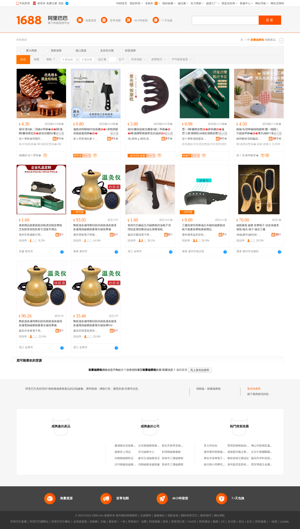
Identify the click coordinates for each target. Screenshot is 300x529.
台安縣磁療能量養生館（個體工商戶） (161, 445)
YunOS (192, 521)
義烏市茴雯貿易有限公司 (85, 330)
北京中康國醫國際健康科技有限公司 (272, 451)
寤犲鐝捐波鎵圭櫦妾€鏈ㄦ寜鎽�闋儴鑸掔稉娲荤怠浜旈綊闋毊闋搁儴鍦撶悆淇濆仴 (149, 131)
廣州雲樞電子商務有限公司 (85, 234)
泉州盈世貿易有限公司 (240, 464)
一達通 (273, 521)
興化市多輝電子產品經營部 (220, 458)
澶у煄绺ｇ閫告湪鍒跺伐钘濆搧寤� (140, 138)
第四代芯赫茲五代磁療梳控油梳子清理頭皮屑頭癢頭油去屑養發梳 (149, 227)
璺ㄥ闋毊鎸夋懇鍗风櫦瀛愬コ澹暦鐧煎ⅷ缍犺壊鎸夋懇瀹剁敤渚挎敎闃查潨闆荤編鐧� (204, 131)
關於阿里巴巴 (189, 515)
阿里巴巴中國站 (60, 521)
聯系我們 (205, 515)
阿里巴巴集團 (19, 521)
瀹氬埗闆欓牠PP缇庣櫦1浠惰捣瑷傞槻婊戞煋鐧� (95, 131)
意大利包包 (210, 445)
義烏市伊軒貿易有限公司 (266, 458)
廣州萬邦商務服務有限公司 (220, 451)
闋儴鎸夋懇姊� (47, 144)
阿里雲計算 (178, 521)
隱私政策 (173, 515)
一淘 (122, 521)
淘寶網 (93, 521)
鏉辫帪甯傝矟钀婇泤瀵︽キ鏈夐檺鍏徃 (248, 138)
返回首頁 (181, 369)
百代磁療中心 (146, 451)
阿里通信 (204, 521)
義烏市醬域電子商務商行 (140, 234)
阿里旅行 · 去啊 (137, 521)
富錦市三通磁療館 (172, 458)
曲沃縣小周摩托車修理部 (218, 464)
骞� (60, 138)
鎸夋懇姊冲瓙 (207, 144)
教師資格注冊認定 (238, 458)
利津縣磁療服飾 (171, 451)
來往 (241, 521)
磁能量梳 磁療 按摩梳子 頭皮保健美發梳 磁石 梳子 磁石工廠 (257, 227)
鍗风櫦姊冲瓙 (190, 144)
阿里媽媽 (154, 521)
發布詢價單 (254, 388)
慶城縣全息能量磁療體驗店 (131, 445)
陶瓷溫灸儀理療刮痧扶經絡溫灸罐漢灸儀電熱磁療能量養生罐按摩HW (94, 323)
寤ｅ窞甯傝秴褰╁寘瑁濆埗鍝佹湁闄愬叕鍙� (85, 138)
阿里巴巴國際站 (39, 521)
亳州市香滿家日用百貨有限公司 (31, 234)
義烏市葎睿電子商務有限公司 (31, 330)
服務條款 (159, 515)
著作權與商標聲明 (126, 515)
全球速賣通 (80, 521)
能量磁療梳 (214, 388)
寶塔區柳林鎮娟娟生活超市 (243, 445)
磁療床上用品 (123, 451)
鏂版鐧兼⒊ (264, 144)
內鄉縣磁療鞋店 (124, 458)
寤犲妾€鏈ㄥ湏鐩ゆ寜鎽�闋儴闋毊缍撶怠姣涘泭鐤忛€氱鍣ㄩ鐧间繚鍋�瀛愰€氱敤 (41, 131)
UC (223, 521)
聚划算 (113, 521)
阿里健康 (260, 521)
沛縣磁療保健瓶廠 (149, 464)
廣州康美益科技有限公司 (194, 234)
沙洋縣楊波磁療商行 (127, 464)
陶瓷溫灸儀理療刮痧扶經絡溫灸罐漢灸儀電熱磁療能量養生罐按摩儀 (94, 227)
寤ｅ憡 (60, 133)
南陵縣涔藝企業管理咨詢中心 (244, 451)
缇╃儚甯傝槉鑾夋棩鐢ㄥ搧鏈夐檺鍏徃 (194, 138)
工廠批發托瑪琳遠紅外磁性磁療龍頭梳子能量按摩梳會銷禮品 (203, 227)
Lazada (284, 521)
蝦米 (165, 521)
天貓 (103, 521)
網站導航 (219, 515)
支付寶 (232, 521)
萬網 (215, 521)
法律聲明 (145, 515)
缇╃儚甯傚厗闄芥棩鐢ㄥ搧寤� (31, 138)
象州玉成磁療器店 (149, 458)
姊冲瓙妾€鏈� (28, 144)
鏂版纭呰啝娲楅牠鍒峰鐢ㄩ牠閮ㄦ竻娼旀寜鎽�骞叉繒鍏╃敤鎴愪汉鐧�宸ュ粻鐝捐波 (258, 131)
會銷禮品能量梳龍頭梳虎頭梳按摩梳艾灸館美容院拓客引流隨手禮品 (40, 227)
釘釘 (249, 521)
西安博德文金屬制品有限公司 (268, 464)
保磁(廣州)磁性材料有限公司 (248, 234)
